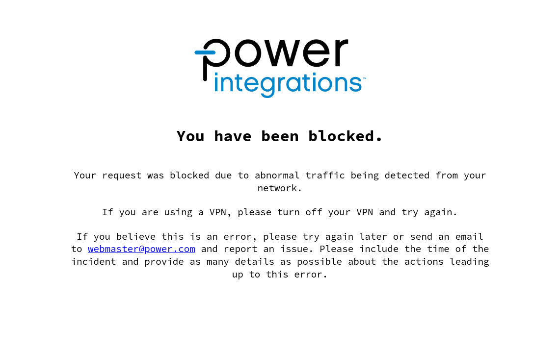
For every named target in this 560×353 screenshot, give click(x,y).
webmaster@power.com (141, 248)
